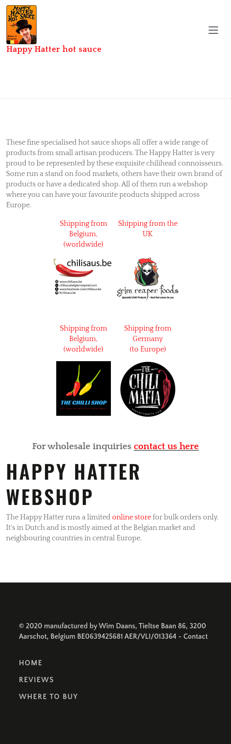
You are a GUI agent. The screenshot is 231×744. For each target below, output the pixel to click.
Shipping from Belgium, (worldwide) (83, 234)
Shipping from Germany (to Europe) (148, 339)
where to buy (48, 697)
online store (132, 517)
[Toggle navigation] (213, 30)
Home (31, 663)
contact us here (166, 446)
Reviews (36, 680)
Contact (196, 637)
